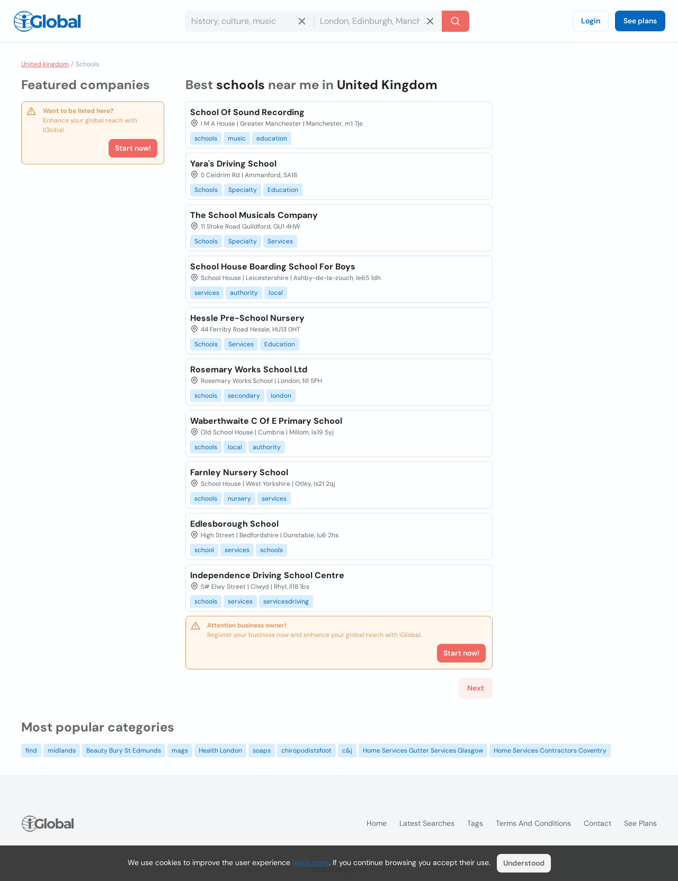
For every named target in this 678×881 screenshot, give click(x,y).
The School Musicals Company (254, 215)
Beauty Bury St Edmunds (123, 750)
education (271, 138)
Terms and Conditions (533, 823)
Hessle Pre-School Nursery (247, 318)
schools (205, 138)
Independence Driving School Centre (267, 575)
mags (180, 750)
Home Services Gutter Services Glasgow (423, 750)
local (276, 293)
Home (377, 823)
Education (282, 190)
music (237, 138)
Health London (220, 750)
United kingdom (45, 64)
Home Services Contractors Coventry (550, 750)
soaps (262, 750)
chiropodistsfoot (306, 750)
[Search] (455, 21)
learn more (310, 862)
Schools (206, 190)
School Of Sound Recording (247, 112)
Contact (597, 823)
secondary (244, 395)
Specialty (242, 190)
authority (244, 293)
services (206, 293)
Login (590, 20)
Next (475, 688)
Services (280, 241)
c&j (347, 750)
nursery (239, 498)
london (281, 395)
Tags (475, 823)
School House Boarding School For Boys (272, 266)
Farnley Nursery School (239, 472)
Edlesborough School (234, 523)
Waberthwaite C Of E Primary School (266, 420)
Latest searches (426, 823)
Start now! (133, 148)
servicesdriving (286, 601)
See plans (640, 20)
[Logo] (47, 21)
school (204, 550)
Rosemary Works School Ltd (248, 369)
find (31, 750)
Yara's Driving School (233, 163)
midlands (62, 750)
